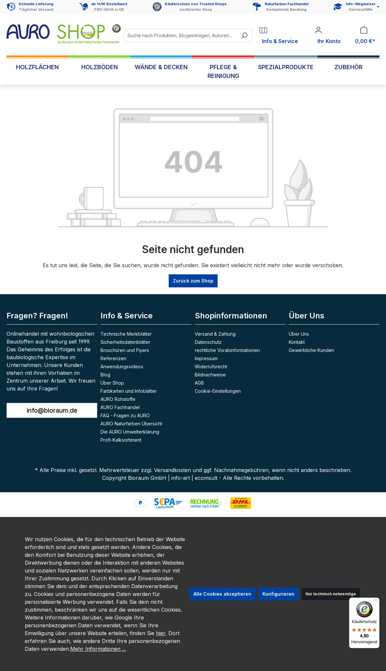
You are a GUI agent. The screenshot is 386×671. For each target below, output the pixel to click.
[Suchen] (244, 35)
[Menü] (375, 601)
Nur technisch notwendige (330, 593)
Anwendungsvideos (121, 366)
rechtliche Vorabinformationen (227, 350)
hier (160, 633)
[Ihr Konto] (328, 35)
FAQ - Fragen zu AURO (125, 415)
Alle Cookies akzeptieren (222, 594)
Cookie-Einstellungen (218, 391)
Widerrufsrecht (211, 366)
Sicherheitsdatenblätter (125, 342)
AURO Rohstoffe (117, 399)
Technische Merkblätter (126, 334)
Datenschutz (208, 342)
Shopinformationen (231, 315)
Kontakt (297, 342)
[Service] (278, 35)
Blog (105, 374)
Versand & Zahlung (215, 334)
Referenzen (113, 358)
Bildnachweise (210, 374)
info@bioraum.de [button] (52, 410)
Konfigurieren (278, 594)
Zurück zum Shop (193, 280)
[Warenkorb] (363, 35)
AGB (199, 383)
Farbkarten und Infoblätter (128, 391)
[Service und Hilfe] (356, 6)
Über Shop (112, 383)
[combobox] (180, 35)
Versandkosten (172, 470)
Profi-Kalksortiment (120, 440)
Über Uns (306, 315)
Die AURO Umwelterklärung (129, 432)
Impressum (206, 358)
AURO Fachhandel (120, 407)
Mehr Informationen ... (98, 649)
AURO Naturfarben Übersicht (131, 423)
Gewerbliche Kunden (311, 350)
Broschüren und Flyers (124, 350)
